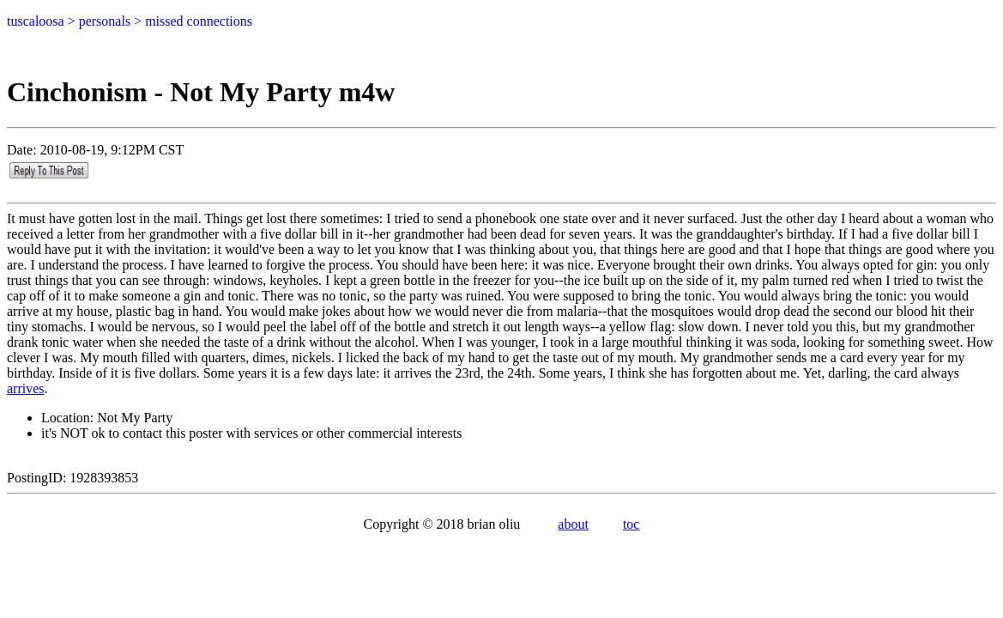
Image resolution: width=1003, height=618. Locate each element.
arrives (26, 388)
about (573, 524)
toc (631, 524)
